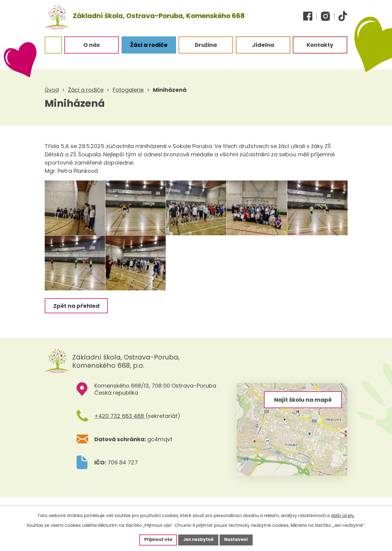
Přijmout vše (156, 540)
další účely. (343, 515)
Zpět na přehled (77, 319)
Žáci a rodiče (86, 90)
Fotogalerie (128, 90)
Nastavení (237, 540)
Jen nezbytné (198, 540)
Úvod (52, 90)
